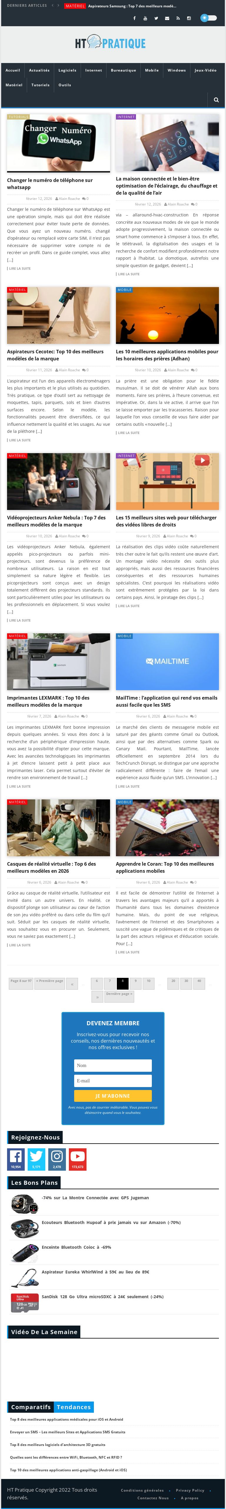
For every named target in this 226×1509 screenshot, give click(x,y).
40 (199, 980)
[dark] (208, 18)
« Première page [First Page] (49, 980)
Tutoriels (40, 84)
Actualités (39, 70)
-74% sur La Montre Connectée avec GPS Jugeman (95, 1197)
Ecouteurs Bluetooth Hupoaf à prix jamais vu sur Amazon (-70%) (111, 1222)
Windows (177, 70)
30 (186, 980)
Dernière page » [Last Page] (119, 993)
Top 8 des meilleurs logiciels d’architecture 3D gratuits (57, 1444)
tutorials (19, 117)
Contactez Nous (153, 1497)
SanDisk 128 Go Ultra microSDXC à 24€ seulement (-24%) (103, 1296)
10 (148, 980)
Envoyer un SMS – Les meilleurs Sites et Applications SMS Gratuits (67, 1432)
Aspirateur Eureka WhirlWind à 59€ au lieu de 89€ (95, 1272)
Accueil (13, 70)
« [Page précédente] (72, 983)
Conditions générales (142, 1490)
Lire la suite (20, 268)
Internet (93, 70)
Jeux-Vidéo (206, 70)
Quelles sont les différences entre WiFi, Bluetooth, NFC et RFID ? (66, 1457)
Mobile (152, 70)
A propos (190, 1497)
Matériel (75, 6)
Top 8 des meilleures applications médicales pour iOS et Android (66, 1419)
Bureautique (123, 70)
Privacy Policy (190, 1490)
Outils (65, 84)
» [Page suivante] (97, 996)
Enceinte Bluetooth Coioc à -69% (76, 1247)
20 (173, 980)
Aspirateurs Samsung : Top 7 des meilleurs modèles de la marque (132, 6)
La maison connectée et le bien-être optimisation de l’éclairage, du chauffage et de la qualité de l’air (166, 185)
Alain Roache (69, 198)
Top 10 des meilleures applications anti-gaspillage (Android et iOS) (68, 1469)
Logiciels (68, 70)
